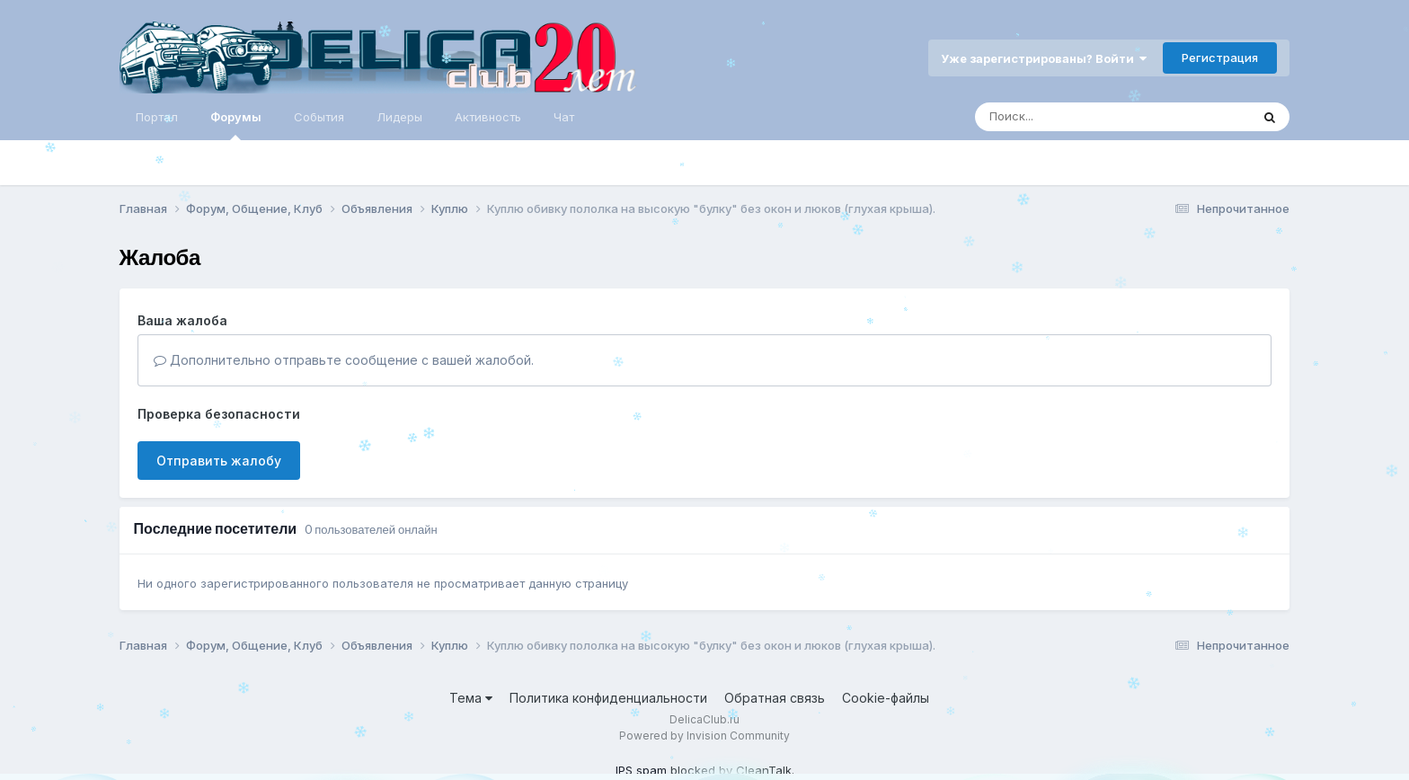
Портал (157, 117)
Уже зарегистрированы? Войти (1044, 58)
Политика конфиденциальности (608, 697)
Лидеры (399, 117)
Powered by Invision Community (704, 735)
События (319, 117)
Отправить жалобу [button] (218, 460)
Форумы (235, 125)
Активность (488, 117)
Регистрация (1220, 57)
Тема (470, 697)
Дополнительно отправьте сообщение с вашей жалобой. (344, 360)
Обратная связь (774, 697)
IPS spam (641, 770)
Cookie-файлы (885, 697)
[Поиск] (1078, 116)
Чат (564, 117)
